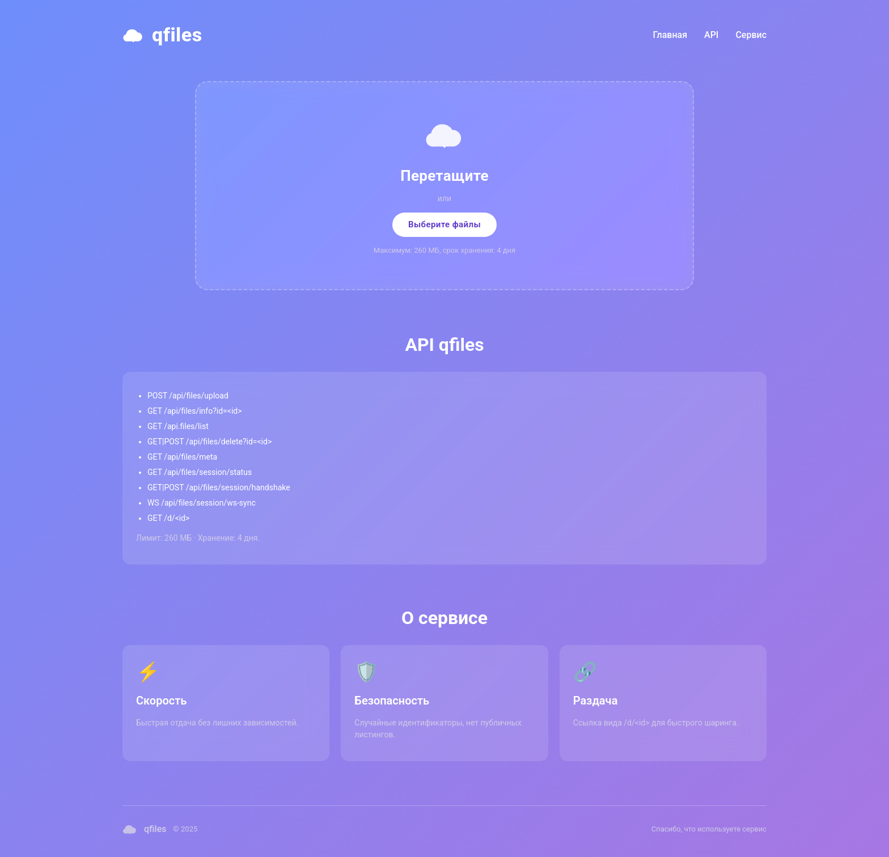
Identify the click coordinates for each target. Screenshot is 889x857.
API (711, 34)
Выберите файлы (444, 224)
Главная (670, 34)
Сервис (751, 34)
